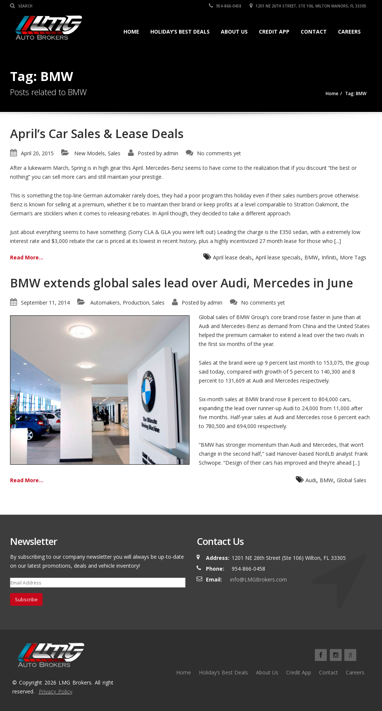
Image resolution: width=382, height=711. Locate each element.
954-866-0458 (225, 6)
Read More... (26, 257)
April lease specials (278, 257)
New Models (89, 153)
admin (170, 153)
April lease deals (232, 257)
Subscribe (26, 599)
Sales (114, 153)
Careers (349, 31)
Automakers (105, 302)
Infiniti (329, 257)
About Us (234, 31)
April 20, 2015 (37, 153)
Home (131, 31)
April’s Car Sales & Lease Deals (97, 133)
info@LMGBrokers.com (258, 579)
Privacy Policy (55, 691)
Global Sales (351, 480)
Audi (311, 480)
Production (136, 302)
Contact (314, 31)
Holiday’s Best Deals (180, 31)
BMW (311, 257)
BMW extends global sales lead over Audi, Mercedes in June (181, 283)
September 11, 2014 (45, 302)
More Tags (353, 257)
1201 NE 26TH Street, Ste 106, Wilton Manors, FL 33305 (308, 6)
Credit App (274, 31)
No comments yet (219, 153)
